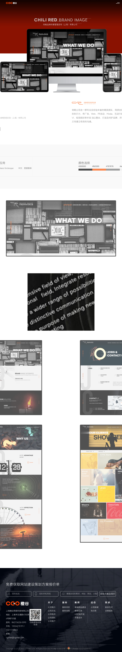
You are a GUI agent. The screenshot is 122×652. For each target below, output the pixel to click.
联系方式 (109, 607)
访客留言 (109, 611)
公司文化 (52, 611)
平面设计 (78, 618)
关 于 (50, 602)
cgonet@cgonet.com (15, 637)
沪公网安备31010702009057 (79, 649)
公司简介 (52, 607)
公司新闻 (94, 607)
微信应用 (78, 611)
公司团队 (52, 618)
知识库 (94, 611)
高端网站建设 (80, 607)
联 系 (107, 602)
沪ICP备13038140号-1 (58, 649)
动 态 (93, 602)
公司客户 (52, 621)
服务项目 (66, 607)
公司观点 (52, 614)
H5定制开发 (80, 614)
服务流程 (66, 611)
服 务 (64, 602)
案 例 (77, 602)
